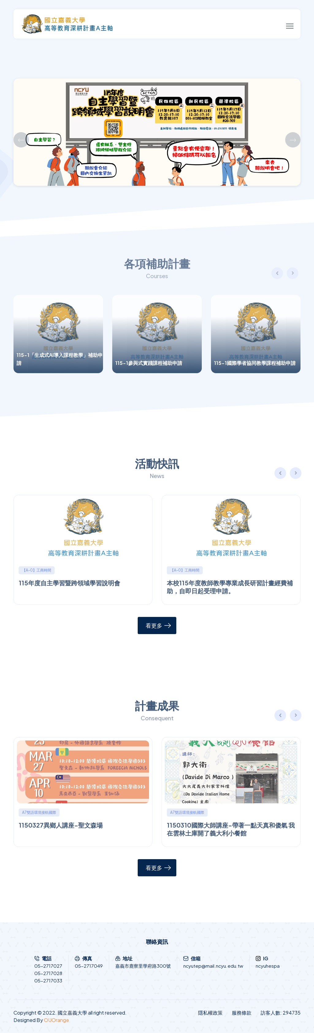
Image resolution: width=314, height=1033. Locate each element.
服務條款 (241, 1012)
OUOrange (56, 1020)
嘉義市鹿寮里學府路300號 (143, 966)
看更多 (154, 625)
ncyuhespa (268, 966)
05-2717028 (48, 973)
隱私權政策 (210, 1012)
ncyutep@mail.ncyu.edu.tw (213, 966)
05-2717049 (89, 966)
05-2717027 (48, 966)
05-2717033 (48, 980)
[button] (296, 474)
